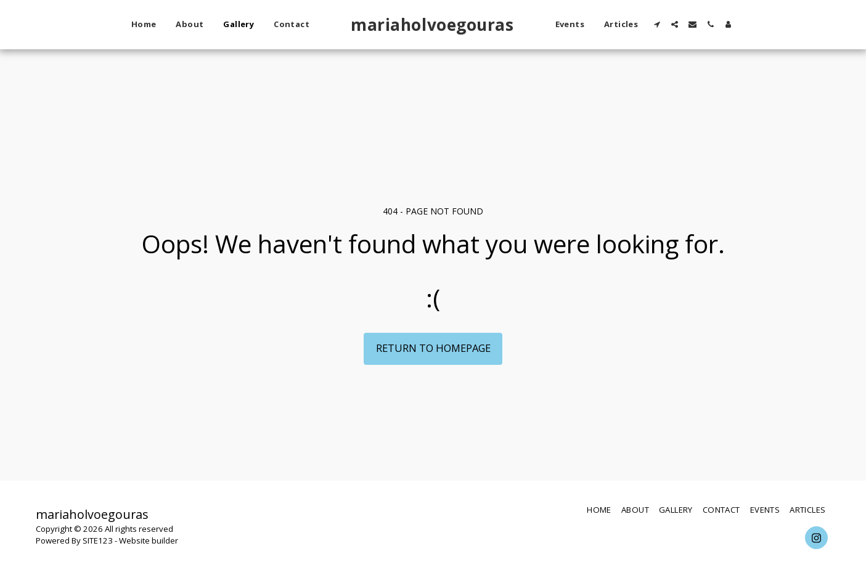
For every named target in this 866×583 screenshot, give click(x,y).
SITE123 (98, 540)
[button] (656, 24)
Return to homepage (433, 348)
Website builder (148, 540)
